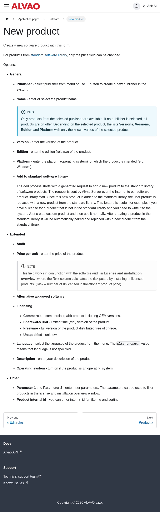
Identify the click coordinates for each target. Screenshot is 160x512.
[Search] (136, 6)
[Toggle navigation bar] (6, 6)
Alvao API (12, 452)
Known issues (15, 483)
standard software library (49, 55)
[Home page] (7, 19)
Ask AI (149, 6)
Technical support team (22, 476)
